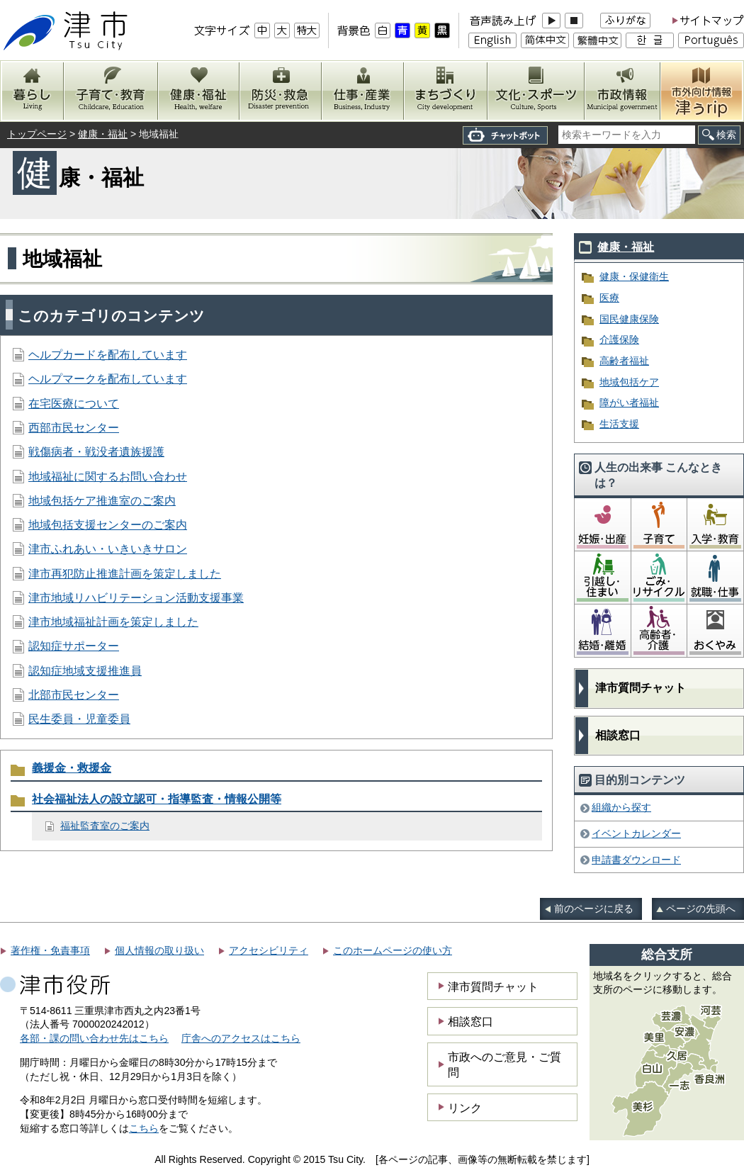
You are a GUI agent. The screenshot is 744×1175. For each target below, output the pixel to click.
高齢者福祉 (624, 360)
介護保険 (619, 339)
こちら (144, 1128)
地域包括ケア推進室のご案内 (102, 501)
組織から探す (621, 807)
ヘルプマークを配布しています (107, 379)
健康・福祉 (103, 134)
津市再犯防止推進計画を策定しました (124, 574)
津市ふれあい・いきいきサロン (107, 549)
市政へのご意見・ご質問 (504, 1064)
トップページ (37, 134)
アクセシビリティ (268, 950)
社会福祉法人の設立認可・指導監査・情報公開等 (156, 799)
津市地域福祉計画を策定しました (113, 622)
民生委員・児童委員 (79, 719)
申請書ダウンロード (636, 859)
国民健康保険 (629, 319)
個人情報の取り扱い (159, 950)
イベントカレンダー (636, 833)
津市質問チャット (640, 688)
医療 (609, 297)
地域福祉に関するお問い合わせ (107, 477)
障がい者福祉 (629, 402)
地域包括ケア (629, 382)
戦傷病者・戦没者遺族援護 (96, 452)
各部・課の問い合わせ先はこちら (94, 1038)
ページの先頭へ (700, 908)
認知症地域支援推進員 (85, 671)
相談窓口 (618, 735)
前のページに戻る (593, 908)
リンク (465, 1107)
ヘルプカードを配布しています (107, 355)
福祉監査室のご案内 (105, 825)
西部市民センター (73, 428)
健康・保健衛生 (634, 276)
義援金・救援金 (71, 768)
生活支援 (619, 423)
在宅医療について (73, 404)
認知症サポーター (73, 646)
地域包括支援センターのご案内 (107, 525)
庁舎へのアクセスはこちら (240, 1038)
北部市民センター (73, 695)
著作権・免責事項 (50, 950)
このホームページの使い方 (392, 950)
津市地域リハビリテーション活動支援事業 (136, 598)
